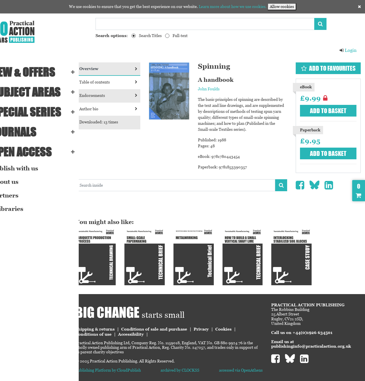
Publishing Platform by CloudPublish (128, 365)
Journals (26, 132)
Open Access (34, 152)
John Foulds (220, 89)
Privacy (221, 324)
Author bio (126, 109)
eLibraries (20, 208)
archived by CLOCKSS (193, 365)
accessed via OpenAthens (247, 365)
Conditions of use (114, 329)
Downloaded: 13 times (119, 122)
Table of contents (126, 82)
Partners (17, 195)
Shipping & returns (115, 324)
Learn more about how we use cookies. (233, 6)
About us (17, 181)
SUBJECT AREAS (38, 92)
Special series (39, 112)
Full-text (180, 36)
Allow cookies (282, 6)
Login (347, 50)
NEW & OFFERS (36, 72)
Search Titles (150, 36)
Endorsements (126, 95)
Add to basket (331, 110)
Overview (126, 68)
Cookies (244, 324)
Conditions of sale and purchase (174, 324)
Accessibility (151, 329)
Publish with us (27, 168)
